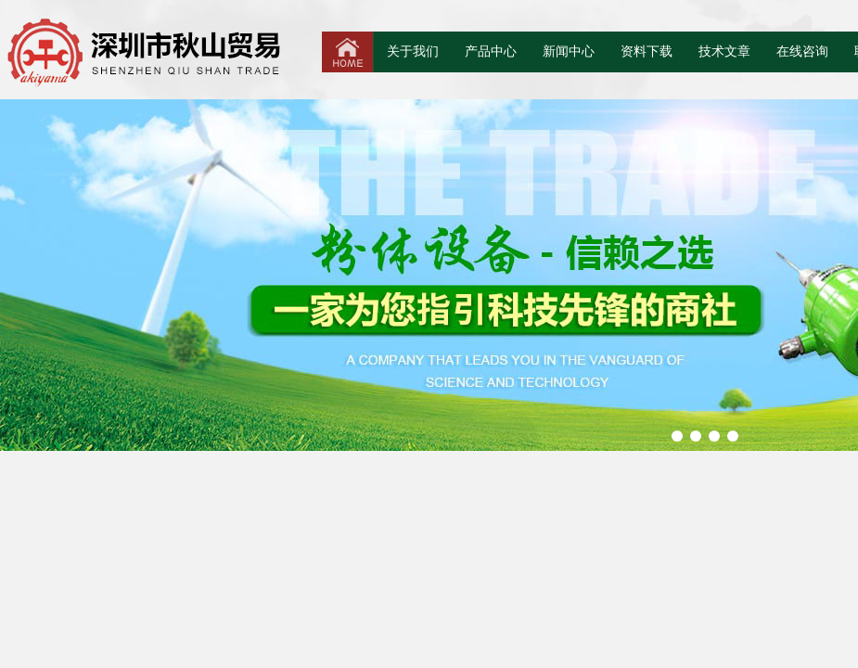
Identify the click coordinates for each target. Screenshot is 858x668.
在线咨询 (802, 51)
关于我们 (413, 51)
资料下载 (646, 51)
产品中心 (491, 51)
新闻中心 (569, 51)
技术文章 (724, 51)
